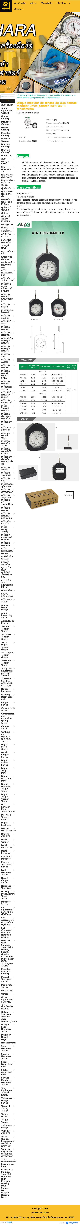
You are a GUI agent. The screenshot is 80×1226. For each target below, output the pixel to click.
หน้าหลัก (20, 95)
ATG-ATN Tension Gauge (36, 95)
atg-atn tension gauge (30, 113)
